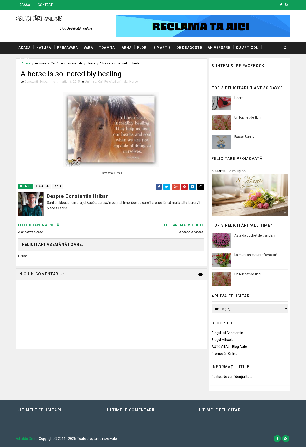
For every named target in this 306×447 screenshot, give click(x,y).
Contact (45, 5)
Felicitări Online (39, 18)
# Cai (57, 186)
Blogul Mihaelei (223, 340)
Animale (90, 81)
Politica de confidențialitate (232, 377)
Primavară (67, 48)
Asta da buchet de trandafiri (255, 235)
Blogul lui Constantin (227, 333)
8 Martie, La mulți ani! (230, 171)
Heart (238, 98)
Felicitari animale (115, 81)
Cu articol (247, 48)
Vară (88, 48)
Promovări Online (225, 354)
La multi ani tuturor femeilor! (255, 255)
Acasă (24, 5)
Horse (133, 81)
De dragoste (189, 48)
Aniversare (219, 48)
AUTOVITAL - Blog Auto (229, 347)
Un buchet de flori (247, 117)
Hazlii (24, 60)
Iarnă (125, 48)
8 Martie (162, 48)
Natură (43, 48)
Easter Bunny (244, 137)
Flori (142, 48)
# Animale (42, 186)
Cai (100, 81)
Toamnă (107, 48)
